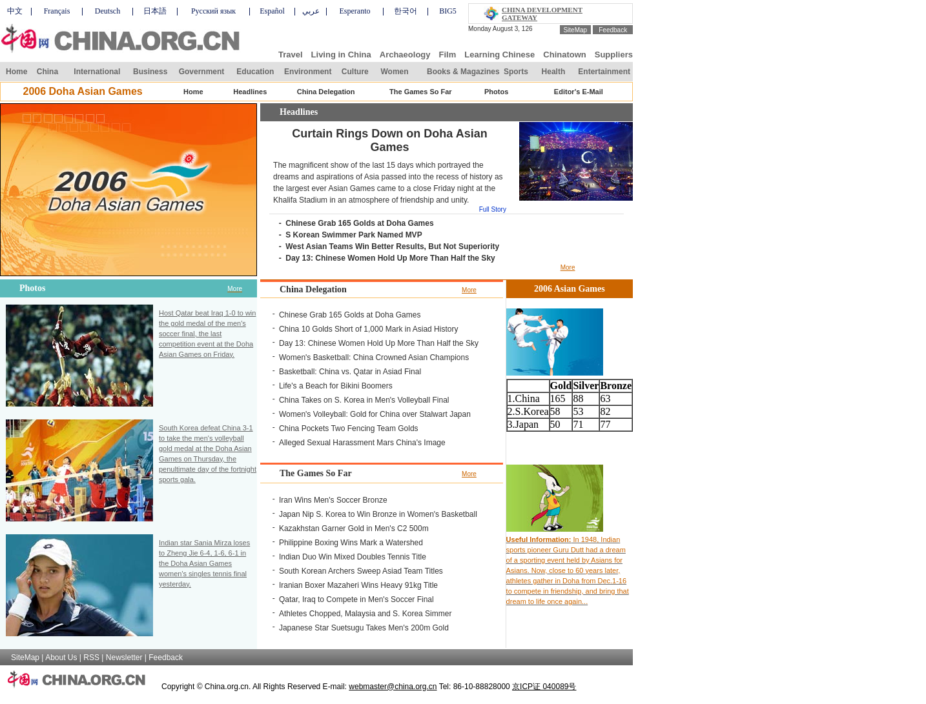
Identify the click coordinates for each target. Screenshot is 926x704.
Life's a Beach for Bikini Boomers (336, 385)
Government (202, 71)
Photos (496, 92)
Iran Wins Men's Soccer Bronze (333, 500)
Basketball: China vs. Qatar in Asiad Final (350, 371)
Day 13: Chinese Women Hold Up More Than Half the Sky (390, 258)
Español (272, 10)
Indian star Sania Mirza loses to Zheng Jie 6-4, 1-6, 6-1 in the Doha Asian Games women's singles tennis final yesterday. (204, 563)
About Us (61, 657)
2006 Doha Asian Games (82, 91)
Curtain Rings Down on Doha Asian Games (389, 140)
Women (394, 71)
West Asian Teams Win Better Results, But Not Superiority (392, 246)
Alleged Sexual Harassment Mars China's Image (362, 442)
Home (16, 71)
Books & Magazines (463, 71)
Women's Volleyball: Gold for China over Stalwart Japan (375, 414)
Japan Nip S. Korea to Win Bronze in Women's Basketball (378, 514)
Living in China (341, 54)
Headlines (250, 92)
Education (255, 71)
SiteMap (575, 30)
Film (448, 54)
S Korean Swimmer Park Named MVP (353, 234)
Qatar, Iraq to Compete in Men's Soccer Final (356, 599)
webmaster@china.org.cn (393, 686)
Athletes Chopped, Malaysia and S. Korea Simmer (365, 613)
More (568, 267)
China (47, 71)
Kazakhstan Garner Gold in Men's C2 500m (354, 528)
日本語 (155, 10)
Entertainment (604, 71)
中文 (15, 10)
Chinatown (564, 54)
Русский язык (213, 10)
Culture (355, 71)
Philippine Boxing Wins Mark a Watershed (351, 542)
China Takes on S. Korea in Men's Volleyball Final (364, 400)
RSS (91, 657)
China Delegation (326, 92)
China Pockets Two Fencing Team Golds (348, 428)
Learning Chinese (499, 54)
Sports (516, 71)
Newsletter (124, 657)
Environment (307, 71)
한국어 (405, 10)
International (97, 71)
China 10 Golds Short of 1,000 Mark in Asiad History (368, 329)
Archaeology (405, 54)
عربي (311, 10)
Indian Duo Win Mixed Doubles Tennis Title (352, 556)
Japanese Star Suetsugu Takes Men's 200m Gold (364, 627)
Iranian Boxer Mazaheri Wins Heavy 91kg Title (358, 585)
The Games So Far (420, 92)
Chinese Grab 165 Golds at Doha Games (359, 223)
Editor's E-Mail (578, 92)
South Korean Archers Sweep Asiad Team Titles (361, 571)
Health (554, 71)
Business (150, 71)
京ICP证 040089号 (544, 686)
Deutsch (107, 10)
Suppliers (614, 54)
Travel (290, 54)
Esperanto (355, 10)
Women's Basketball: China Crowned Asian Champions (374, 357)
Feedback (613, 30)
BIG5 (448, 10)
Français (57, 10)
